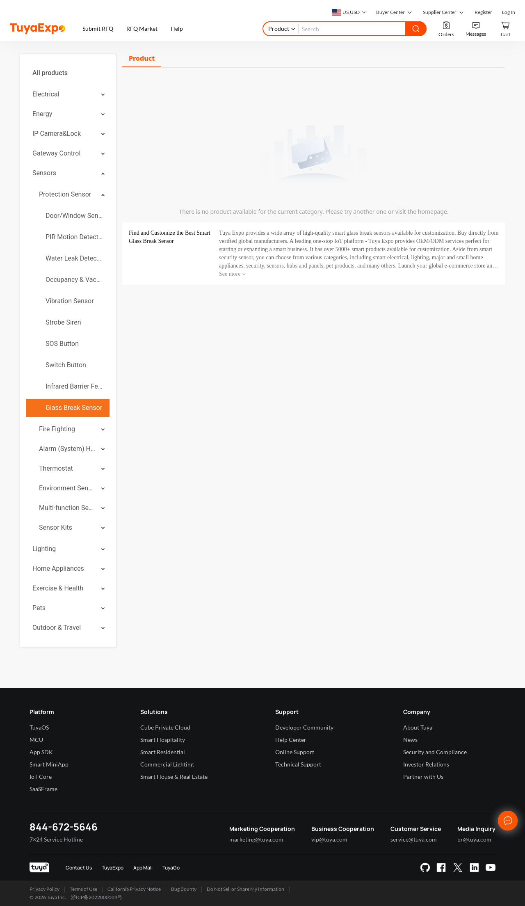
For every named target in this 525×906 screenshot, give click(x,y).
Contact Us (79, 867)
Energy (42, 114)
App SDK (41, 751)
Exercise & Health (57, 588)
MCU (36, 739)
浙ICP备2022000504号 (96, 897)
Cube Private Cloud (165, 727)
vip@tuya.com (329, 839)
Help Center (290, 739)
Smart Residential (162, 751)
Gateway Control (56, 153)
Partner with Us (423, 776)
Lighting (44, 549)
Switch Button (66, 365)
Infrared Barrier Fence (74, 386)
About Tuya (417, 727)
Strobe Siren (63, 322)
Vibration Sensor (70, 301)
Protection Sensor (65, 194)
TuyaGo (171, 867)
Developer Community (304, 727)
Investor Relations (426, 764)
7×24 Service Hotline (56, 839)
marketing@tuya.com (256, 839)
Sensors (44, 173)
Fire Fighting (57, 429)
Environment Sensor (67, 488)
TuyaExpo (112, 867)
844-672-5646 (64, 826)
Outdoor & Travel (56, 627)
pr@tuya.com (474, 839)
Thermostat (56, 468)
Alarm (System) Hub (67, 449)
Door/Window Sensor (74, 216)
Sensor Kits (55, 527)
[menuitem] (68, 73)
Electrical (45, 94)
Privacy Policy (44, 889)
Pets (39, 608)
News (410, 739)
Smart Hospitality (162, 739)
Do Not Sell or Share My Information (245, 889)
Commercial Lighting (167, 764)
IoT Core (41, 776)
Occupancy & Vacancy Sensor (74, 280)
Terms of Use (83, 889)
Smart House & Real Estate (174, 776)
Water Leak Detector (74, 258)
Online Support (294, 751)
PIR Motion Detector (74, 237)
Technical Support (298, 764)
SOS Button (62, 344)
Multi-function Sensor (67, 508)
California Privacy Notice (134, 889)
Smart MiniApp (49, 764)
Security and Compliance (435, 751)
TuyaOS (39, 727)
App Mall (143, 867)
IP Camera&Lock (56, 133)
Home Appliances (58, 568)
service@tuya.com (413, 839)
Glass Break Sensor (74, 408)
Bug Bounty (183, 889)
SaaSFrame (43, 788)
